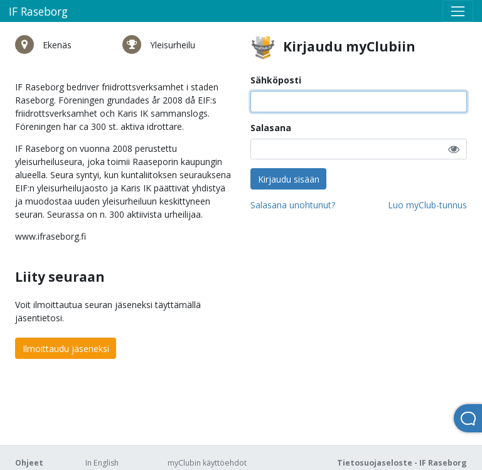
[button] (453, 149)
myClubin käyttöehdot (207, 462)
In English (102, 462)
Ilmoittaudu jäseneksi (66, 349)
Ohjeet (29, 462)
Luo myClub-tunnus (427, 205)
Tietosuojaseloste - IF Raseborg (402, 462)
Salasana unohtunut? (292, 205)
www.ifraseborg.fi (50, 236)
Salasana (270, 128)
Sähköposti (275, 80)
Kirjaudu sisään (288, 179)
